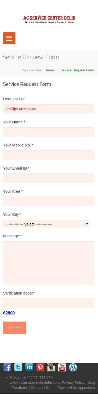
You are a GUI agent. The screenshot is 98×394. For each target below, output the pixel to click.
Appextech (86, 388)
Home (49, 70)
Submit (14, 328)
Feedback (20, 388)
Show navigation (9, 38)
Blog (91, 382)
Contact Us (40, 388)
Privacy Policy (73, 382)
